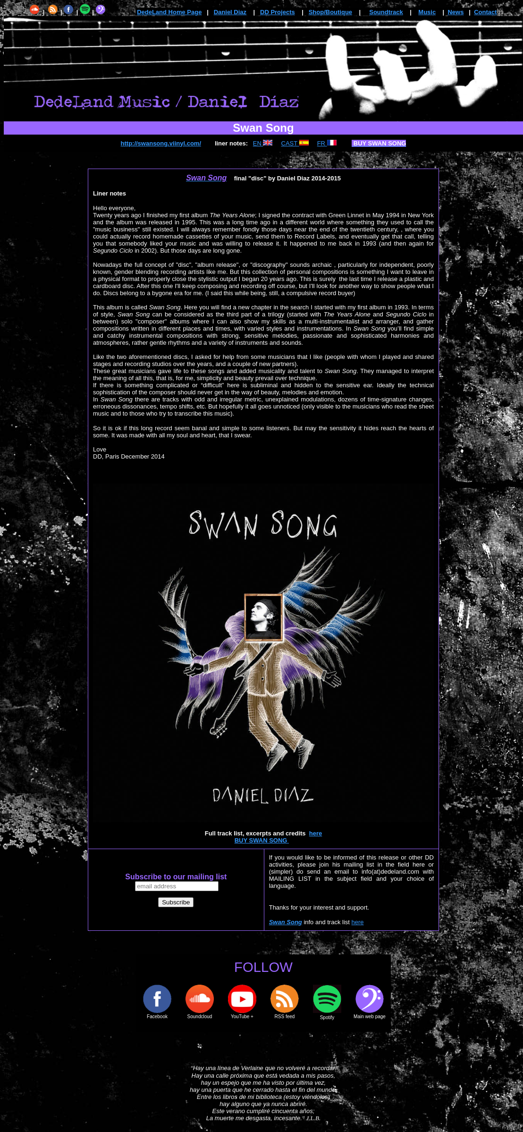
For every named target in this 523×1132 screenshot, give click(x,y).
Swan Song (285, 922)
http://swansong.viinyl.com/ (161, 143)
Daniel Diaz (230, 12)
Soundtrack (386, 12)
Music (427, 12)
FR (327, 143)
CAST (295, 143)
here (315, 833)
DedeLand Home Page (169, 12)
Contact (485, 12)
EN (263, 143)
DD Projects (277, 12)
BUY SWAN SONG (262, 840)
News (455, 12)
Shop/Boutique (330, 12)
